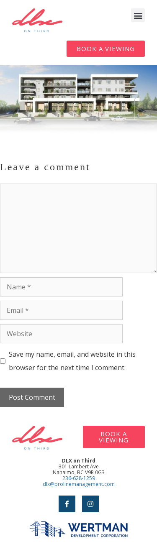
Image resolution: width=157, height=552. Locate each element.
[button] (138, 15)
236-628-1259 (78, 478)
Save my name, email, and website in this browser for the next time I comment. (72, 361)
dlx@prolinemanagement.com (79, 484)
